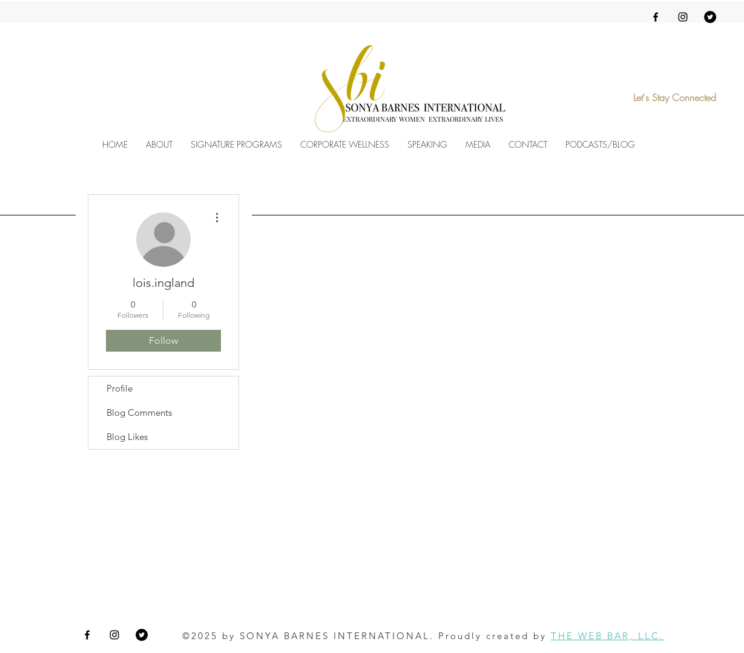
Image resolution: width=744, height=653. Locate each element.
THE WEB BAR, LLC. (607, 636)
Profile (120, 388)
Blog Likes (127, 436)
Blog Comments (139, 412)
